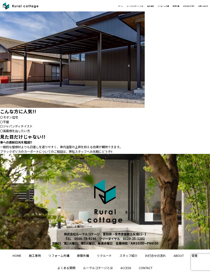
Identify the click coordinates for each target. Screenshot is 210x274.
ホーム (66, 6)
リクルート (104, 255)
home (17, 255)
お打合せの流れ (175, 6)
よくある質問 (66, 268)
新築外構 (156, 6)
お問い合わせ (199, 6)
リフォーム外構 (135, 6)
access (126, 268)
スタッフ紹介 (128, 255)
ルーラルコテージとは (98, 268)
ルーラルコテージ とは (90, 6)
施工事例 (115, 6)
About (179, 255)
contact (146, 268)
